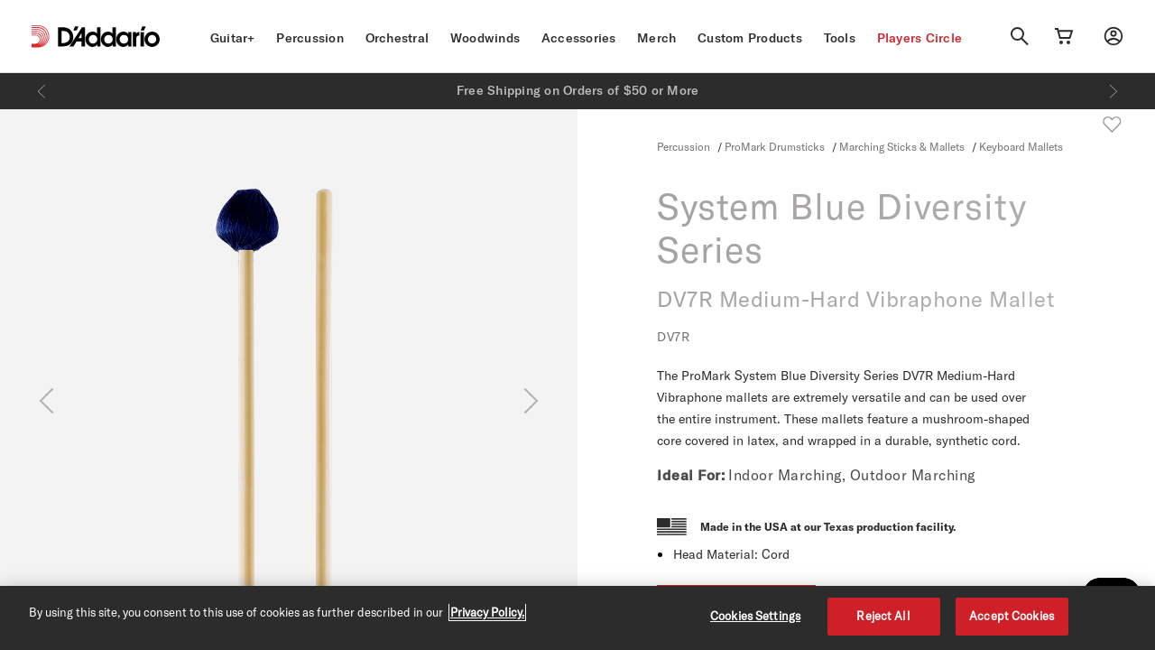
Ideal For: (691, 475)
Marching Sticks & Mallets (902, 146)
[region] (577, 618)
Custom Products (750, 38)
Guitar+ (232, 38)
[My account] (1113, 36)
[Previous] (41, 91)
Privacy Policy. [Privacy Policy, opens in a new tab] (487, 612)
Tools (839, 38)
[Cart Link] (1064, 36)
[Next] (1113, 91)
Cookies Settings (755, 615)
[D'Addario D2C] (109, 36)
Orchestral (397, 38)
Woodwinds (485, 38)
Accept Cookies (1011, 615)
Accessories (578, 38)
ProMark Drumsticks (775, 146)
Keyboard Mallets (1021, 146)
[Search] (1019, 36)
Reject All (883, 615)
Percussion (310, 38)
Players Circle (920, 38)
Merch (656, 38)
